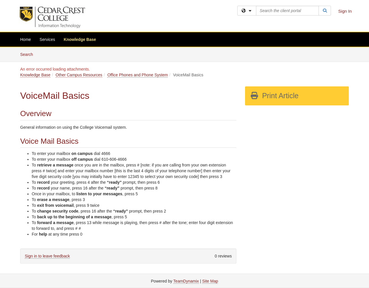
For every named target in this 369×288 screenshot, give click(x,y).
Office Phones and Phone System (137, 75)
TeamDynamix (186, 281)
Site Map (210, 281)
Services (47, 39)
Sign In (345, 11)
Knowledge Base (80, 39)
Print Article (274, 96)
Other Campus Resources (79, 75)
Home (25, 39)
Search (28, 54)
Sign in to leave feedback (47, 256)
